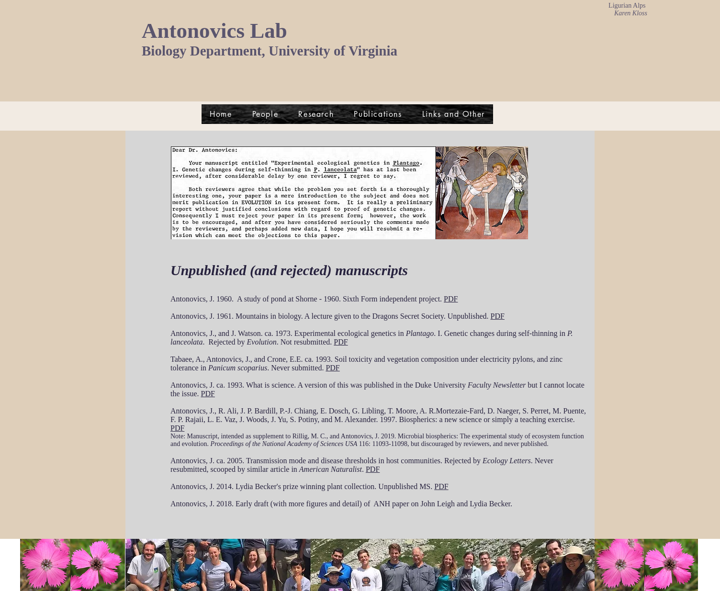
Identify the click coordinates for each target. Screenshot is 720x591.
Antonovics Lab (214, 31)
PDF (451, 299)
